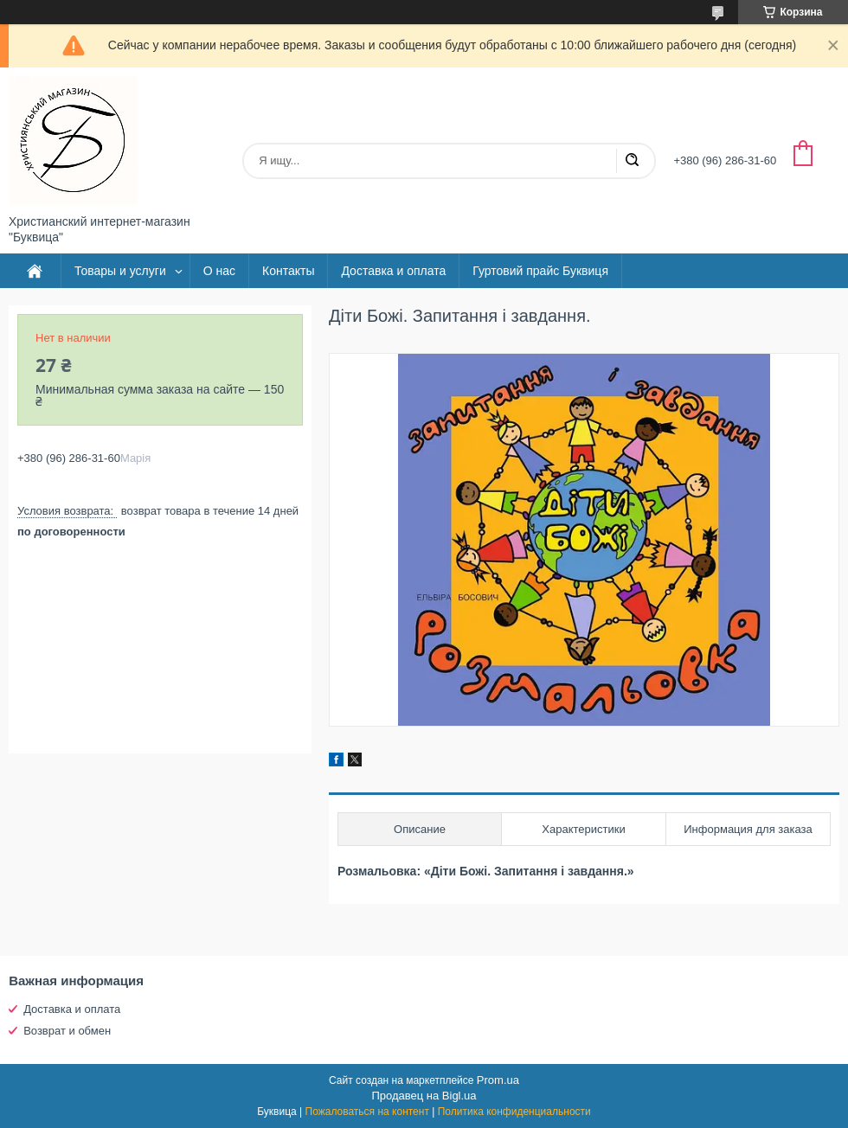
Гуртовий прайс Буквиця (540, 271)
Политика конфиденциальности (514, 1112)
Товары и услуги (120, 271)
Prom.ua (498, 1080)
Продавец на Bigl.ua (423, 1095)
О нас (219, 271)
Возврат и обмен (67, 1030)
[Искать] (631, 161)
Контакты (288, 271)
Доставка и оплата (393, 271)
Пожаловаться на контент (367, 1112)
